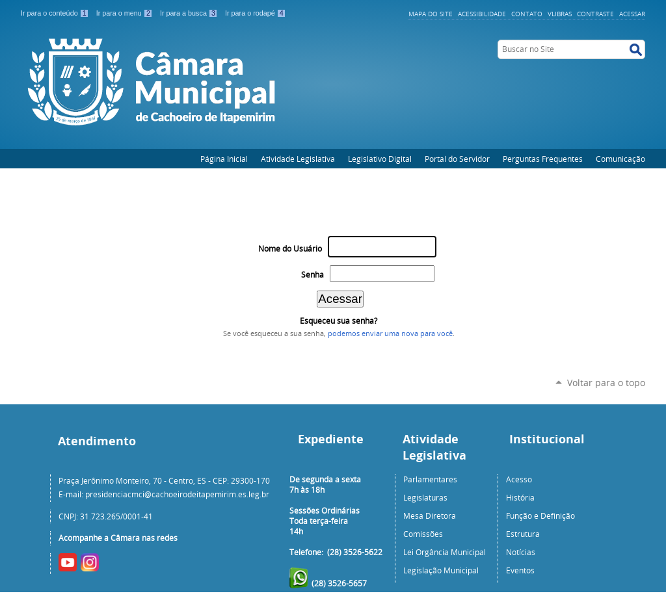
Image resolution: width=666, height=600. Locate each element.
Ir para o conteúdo (56, 13)
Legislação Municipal (441, 570)
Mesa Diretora (429, 515)
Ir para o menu (125, 13)
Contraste (595, 13)
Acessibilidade (482, 13)
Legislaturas (425, 497)
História (520, 497)
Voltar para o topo (606, 382)
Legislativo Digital (380, 158)
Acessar (632, 13)
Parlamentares (430, 479)
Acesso (519, 479)
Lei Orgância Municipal (444, 552)
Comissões (423, 533)
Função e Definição (540, 515)
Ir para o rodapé (255, 13)
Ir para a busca (190, 13)
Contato (526, 13)
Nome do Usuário (290, 248)
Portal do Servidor (457, 158)
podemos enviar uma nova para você (390, 333)
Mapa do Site (430, 13)
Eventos (520, 570)
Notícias (520, 552)
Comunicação (620, 158)
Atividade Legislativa (298, 158)
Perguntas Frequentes (543, 158)
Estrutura (523, 533)
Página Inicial (224, 158)
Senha (312, 274)
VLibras (560, 13)
